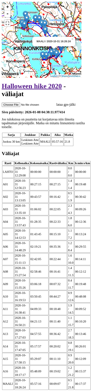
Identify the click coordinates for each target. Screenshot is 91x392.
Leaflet (53, 76)
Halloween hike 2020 (32, 86)
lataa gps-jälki (38, 104)
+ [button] (7, 7)
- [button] (7, 14)
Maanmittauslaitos (70, 76)
